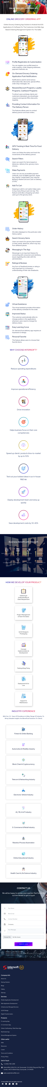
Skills (2, 1042)
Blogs (2, 985)
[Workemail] (25, 913)
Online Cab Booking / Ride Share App (11, 1028)
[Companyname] (25, 924)
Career (3, 1049)
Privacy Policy (4, 1056)
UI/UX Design (4, 1010)
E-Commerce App (6, 1025)
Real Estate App (5, 1032)
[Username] (25, 908)
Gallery (3, 989)
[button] (44, 2)
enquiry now (23, 944)
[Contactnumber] (25, 918)
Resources (4, 1046)
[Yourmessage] (25, 930)
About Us (3, 978)
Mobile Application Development (10, 1000)
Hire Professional (23, 569)
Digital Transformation (7, 1014)
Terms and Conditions (7, 1053)
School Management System (9, 1035)
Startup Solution (5, 982)
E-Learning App (5, 1021)
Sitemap (3, 992)
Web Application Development (9, 1003)
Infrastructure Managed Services (10, 1007)
